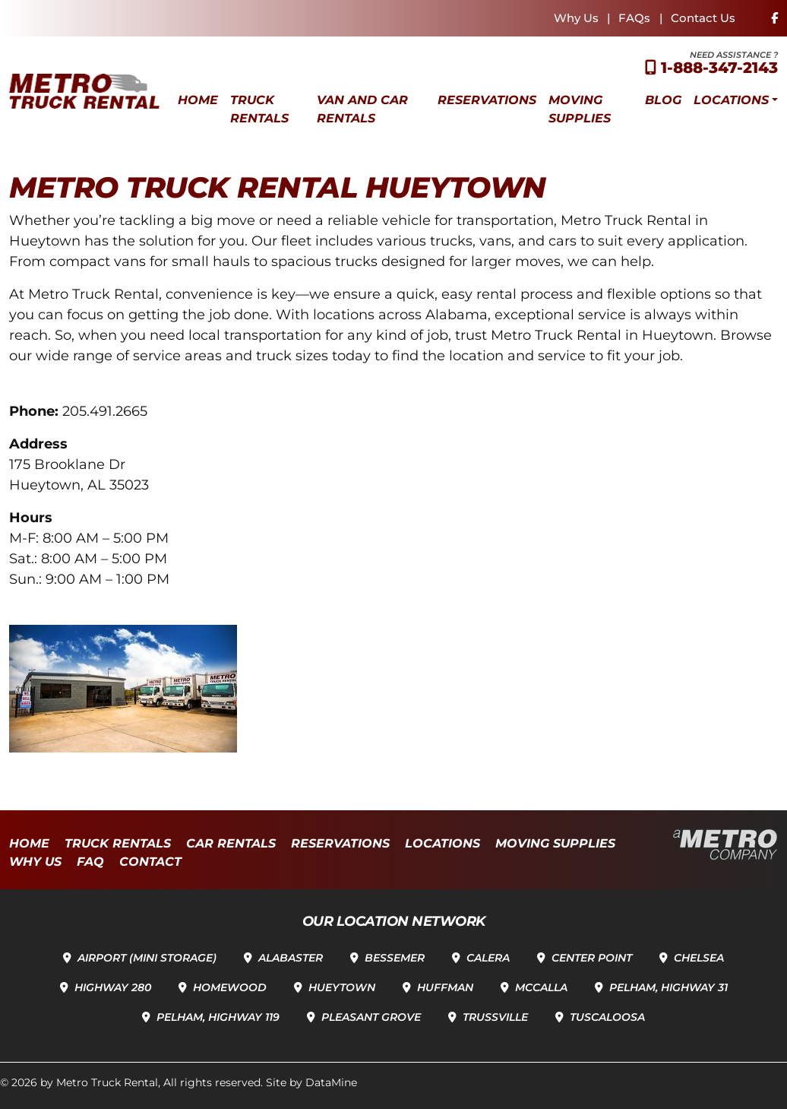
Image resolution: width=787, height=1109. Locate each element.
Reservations (487, 100)
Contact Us (703, 18)
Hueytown (341, 987)
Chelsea (699, 958)
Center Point (592, 958)
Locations (731, 100)
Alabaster (290, 958)
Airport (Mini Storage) (147, 958)
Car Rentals (231, 843)
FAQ (90, 861)
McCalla (541, 987)
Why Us (576, 18)
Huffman (445, 987)
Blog (663, 100)
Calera (488, 958)
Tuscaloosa (607, 1017)
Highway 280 (112, 987)
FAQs (634, 18)
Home (198, 100)
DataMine (331, 1082)
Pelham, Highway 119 (218, 1017)
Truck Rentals (259, 109)
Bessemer (395, 958)
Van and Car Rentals (362, 109)
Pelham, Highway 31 (668, 987)
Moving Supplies (579, 109)
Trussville (495, 1017)
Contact (150, 861)
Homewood (230, 987)
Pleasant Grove (371, 1017)
